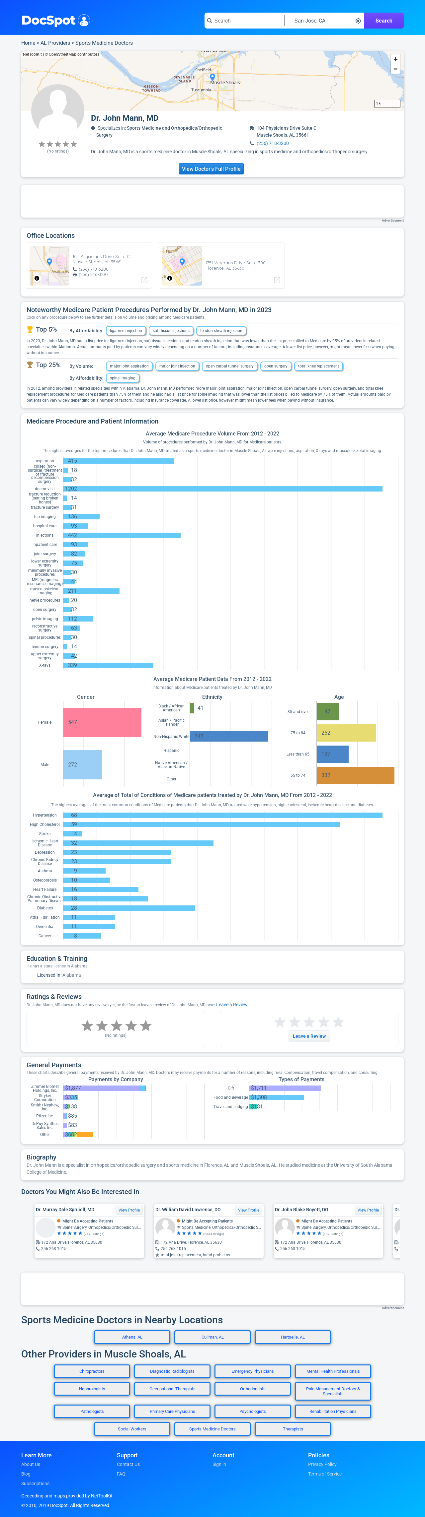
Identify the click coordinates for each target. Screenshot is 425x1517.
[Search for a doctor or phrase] (244, 21)
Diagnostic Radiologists (172, 1371)
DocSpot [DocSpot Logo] (54, 19)
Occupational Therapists (172, 1388)
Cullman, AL (213, 1337)
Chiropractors (92, 1371)
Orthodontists (253, 1388)
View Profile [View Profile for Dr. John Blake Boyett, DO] (368, 1210)
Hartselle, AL (293, 1337)
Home (28, 43)
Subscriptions (35, 1483)
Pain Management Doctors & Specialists (333, 1391)
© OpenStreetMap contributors (72, 54)
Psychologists (252, 1411)
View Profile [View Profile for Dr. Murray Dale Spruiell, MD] (129, 1210)
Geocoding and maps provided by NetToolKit (67, 1495)
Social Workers (132, 1428)
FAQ (121, 1474)
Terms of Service (325, 1474)
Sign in (219, 1464)
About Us (30, 1464)
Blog (26, 1474)
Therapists (293, 1428)
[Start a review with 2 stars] (287, 1022)
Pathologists (92, 1411)
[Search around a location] (324, 21)
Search (384, 21)
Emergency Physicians (252, 1371)
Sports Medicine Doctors (104, 43)
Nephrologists (92, 1388)
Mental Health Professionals (333, 1371)
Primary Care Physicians (172, 1411)
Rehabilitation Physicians (333, 1411)
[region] (212, 81)
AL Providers (55, 43)
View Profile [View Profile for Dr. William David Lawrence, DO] (248, 1210)
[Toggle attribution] (37, 278)
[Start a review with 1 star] (280, 1022)
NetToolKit (32, 54)
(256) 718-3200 (273, 143)
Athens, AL (132, 1337)
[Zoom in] (395, 59)
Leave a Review (232, 1004)
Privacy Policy (322, 1464)
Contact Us (128, 1464)
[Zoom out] (395, 69)
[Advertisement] (212, 201)
